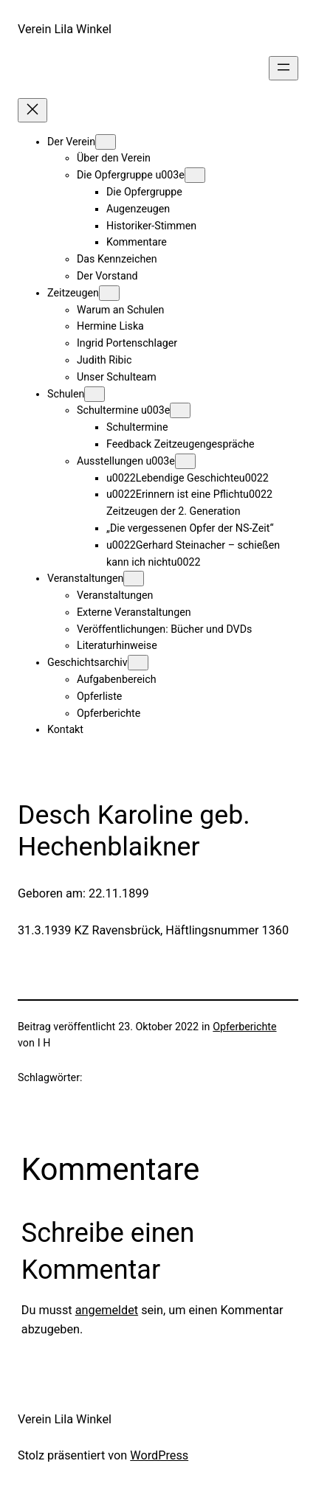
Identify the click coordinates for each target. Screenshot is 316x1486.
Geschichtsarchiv (87, 662)
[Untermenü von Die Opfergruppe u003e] (195, 175)
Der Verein (71, 141)
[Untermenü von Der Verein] (105, 142)
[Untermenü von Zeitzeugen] (109, 293)
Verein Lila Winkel (64, 29)
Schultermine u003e (123, 410)
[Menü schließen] (32, 110)
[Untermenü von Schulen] (94, 394)
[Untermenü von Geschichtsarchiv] (138, 662)
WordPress (159, 1455)
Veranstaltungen (85, 578)
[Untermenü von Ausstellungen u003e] (185, 461)
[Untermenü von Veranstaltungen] (133, 578)
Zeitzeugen (73, 293)
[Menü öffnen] (283, 68)
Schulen (65, 394)
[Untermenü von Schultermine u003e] (180, 410)
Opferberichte (244, 1026)
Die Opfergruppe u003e (131, 175)
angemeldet (106, 1310)
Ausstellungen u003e (126, 461)
